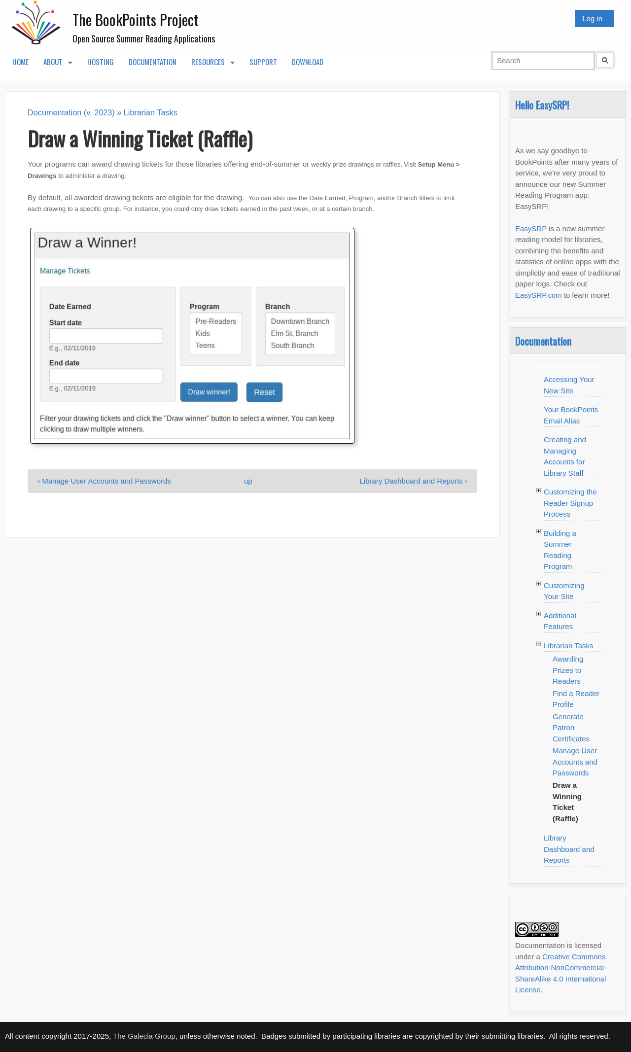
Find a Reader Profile (576, 699)
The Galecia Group (144, 1036)
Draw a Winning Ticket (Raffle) (567, 802)
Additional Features (560, 621)
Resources (209, 64)
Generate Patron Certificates (571, 727)
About (54, 64)
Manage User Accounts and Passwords (575, 761)
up (248, 481)
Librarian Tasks (150, 112)
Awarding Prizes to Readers (568, 670)
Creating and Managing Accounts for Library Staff (565, 456)
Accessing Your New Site (569, 385)
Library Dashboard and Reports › (413, 481)
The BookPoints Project (135, 19)
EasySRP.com (538, 295)
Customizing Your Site (564, 591)
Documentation (152, 61)
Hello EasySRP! (542, 104)
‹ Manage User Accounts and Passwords (104, 481)
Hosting (100, 61)
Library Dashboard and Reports (569, 849)
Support (263, 61)
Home (20, 61)
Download (307, 61)
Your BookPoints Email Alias (571, 415)
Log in (592, 18)
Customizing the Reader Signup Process (570, 503)
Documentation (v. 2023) (71, 112)
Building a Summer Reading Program (560, 550)
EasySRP (531, 228)
